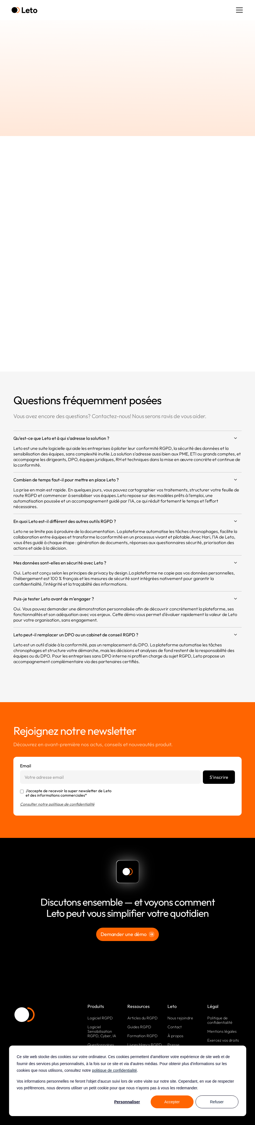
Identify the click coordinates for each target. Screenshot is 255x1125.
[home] (24, 10)
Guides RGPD (139, 1026)
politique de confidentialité (114, 1070)
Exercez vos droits (223, 1040)
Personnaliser (127, 1102)
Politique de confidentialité (219, 1020)
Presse (173, 1044)
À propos (175, 1035)
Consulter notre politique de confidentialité (57, 804)
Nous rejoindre (180, 1017)
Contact (174, 1026)
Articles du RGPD (142, 1017)
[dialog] (127, 1081)
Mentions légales (222, 1031)
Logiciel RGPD (100, 1017)
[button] (238, 10)
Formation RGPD (142, 1035)
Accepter (171, 1102)
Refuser (217, 1102)
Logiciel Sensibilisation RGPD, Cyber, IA (102, 1031)
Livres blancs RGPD (144, 1044)
